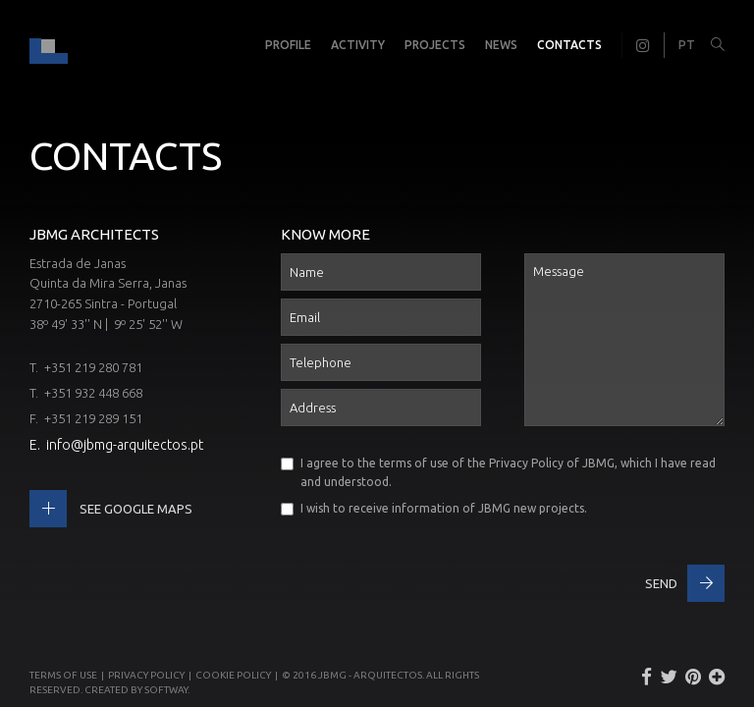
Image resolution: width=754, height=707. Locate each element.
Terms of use (63, 675)
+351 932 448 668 (93, 393)
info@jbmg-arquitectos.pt (124, 445)
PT (686, 44)
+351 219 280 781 (93, 367)
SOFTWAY (166, 689)
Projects (434, 44)
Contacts (569, 44)
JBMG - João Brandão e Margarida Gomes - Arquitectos (48, 45)
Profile (288, 44)
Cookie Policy (233, 675)
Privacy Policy (526, 463)
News (501, 44)
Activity (358, 44)
